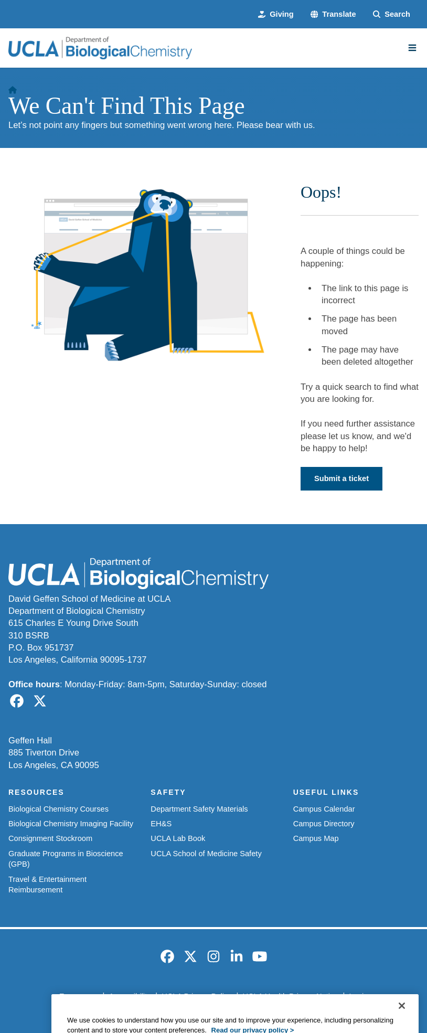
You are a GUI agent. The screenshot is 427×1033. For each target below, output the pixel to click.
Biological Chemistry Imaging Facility (70, 823)
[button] (333, 14)
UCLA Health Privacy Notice (290, 996)
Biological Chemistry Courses (58, 809)
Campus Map (316, 838)
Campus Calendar (324, 809)
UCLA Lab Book (178, 838)
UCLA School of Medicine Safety (206, 853)
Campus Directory (324, 823)
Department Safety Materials (199, 809)
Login (358, 996)
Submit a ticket (341, 478)
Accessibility (130, 996)
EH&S (161, 823)
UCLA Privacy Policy (196, 996)
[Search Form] (392, 14)
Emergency (78, 996)
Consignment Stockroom (50, 838)
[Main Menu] (412, 47)
